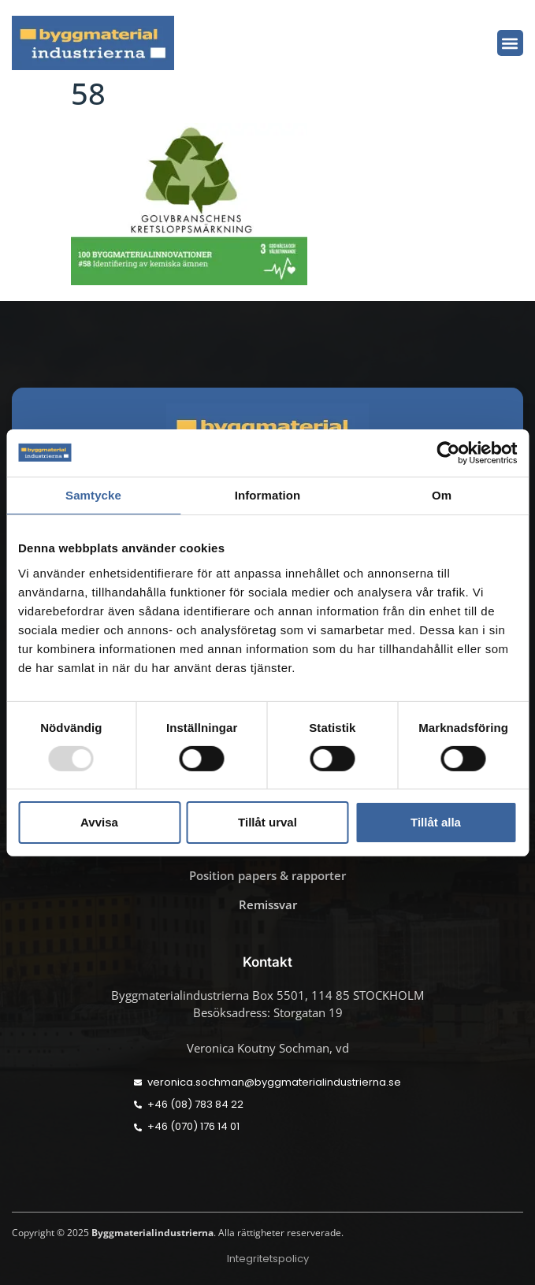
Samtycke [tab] (93, 494)
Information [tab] (268, 494)
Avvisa (99, 822)
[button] (510, 43)
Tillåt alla (436, 822)
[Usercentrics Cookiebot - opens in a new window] (448, 452)
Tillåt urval (267, 822)
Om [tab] (441, 494)
